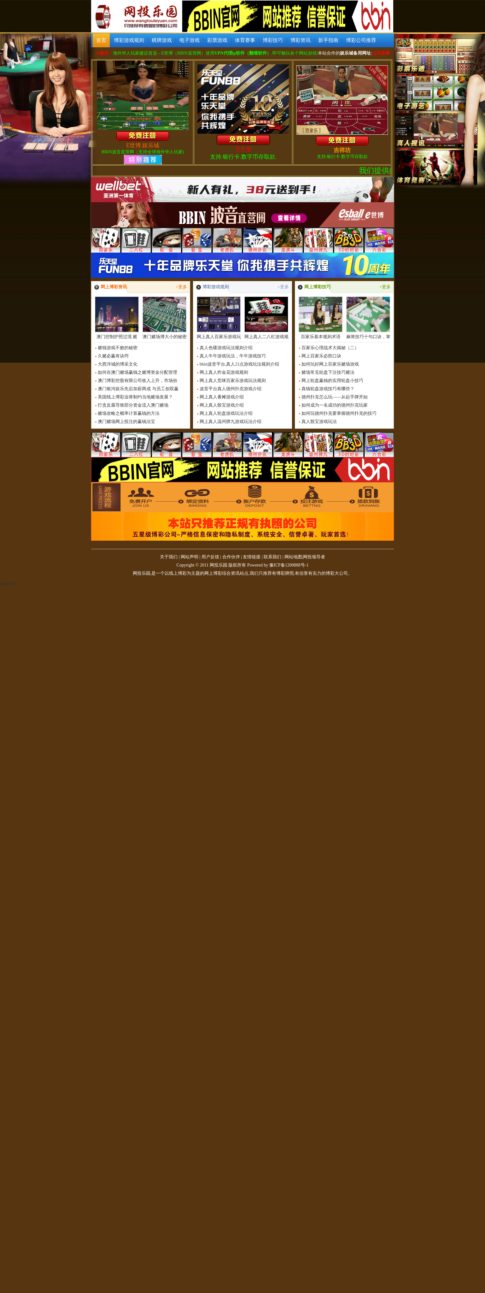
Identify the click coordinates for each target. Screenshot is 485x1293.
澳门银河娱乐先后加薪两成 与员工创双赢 (138, 388)
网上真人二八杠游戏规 (266, 317)
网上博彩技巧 (317, 287)
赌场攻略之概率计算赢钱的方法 (129, 413)
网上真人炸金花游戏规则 (224, 372)
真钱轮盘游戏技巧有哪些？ (327, 388)
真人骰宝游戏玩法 (319, 421)
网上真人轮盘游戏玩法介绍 (226, 413)
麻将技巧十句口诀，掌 (368, 317)
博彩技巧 (273, 40)
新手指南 (328, 40)
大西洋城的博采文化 (117, 364)
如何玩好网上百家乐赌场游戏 (330, 364)
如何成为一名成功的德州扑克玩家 (334, 405)
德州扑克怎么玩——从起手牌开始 (334, 397)
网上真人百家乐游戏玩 (218, 317)
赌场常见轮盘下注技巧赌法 (327, 372)
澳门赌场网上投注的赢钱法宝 (126, 421)
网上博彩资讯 (114, 287)
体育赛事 (245, 40)
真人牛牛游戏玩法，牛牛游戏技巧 (233, 356)
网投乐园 (218, 565)
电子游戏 (189, 40)
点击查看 (381, 53)
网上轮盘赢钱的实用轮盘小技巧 (332, 380)
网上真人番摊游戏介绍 (222, 397)
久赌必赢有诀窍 (113, 356)
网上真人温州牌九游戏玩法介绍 (230, 421)
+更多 (181, 287)
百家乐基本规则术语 (320, 317)
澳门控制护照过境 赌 (117, 317)
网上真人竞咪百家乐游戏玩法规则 (233, 380)
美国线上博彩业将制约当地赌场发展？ (135, 397)
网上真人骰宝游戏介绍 (222, 405)
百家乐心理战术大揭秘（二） (330, 347)
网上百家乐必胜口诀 (321, 356)
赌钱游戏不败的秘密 (117, 347)
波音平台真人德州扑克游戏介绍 (230, 388)
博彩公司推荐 (361, 40)
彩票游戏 (217, 40)
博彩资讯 (300, 40)
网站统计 (9, 584)
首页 (101, 40)
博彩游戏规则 (129, 40)
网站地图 (293, 557)
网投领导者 (314, 557)
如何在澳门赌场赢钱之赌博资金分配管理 (137, 372)
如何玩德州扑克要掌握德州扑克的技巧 (339, 413)
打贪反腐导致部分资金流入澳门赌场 (133, 405)
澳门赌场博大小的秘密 (164, 317)
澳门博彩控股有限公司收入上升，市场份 (137, 380)
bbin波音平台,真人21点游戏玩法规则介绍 (239, 364)
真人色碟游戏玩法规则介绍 (226, 347)
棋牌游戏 (162, 40)
